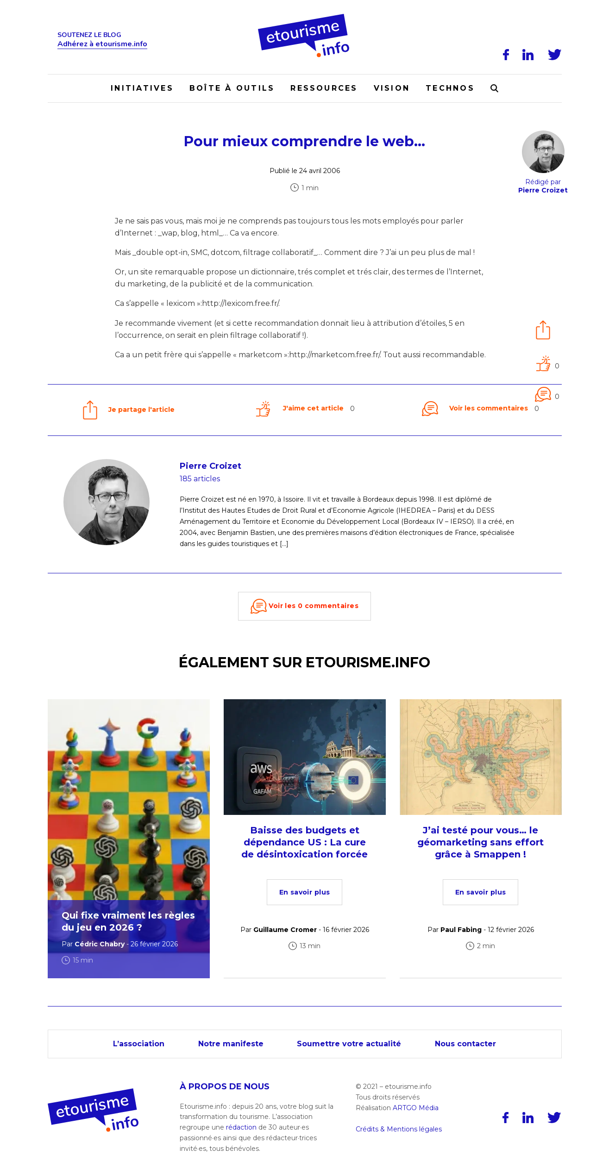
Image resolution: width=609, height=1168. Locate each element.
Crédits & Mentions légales (399, 1129)
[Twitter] (555, 54)
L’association (137, 1043)
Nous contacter (466, 1043)
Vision (392, 88)
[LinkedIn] (528, 54)
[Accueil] (304, 17)
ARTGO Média (416, 1108)
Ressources (324, 88)
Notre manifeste (230, 1043)
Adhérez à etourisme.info (102, 44)
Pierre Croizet (210, 466)
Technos (450, 88)
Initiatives (142, 88)
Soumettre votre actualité (349, 1043)
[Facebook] (506, 54)
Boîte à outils (232, 88)
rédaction (241, 1127)
